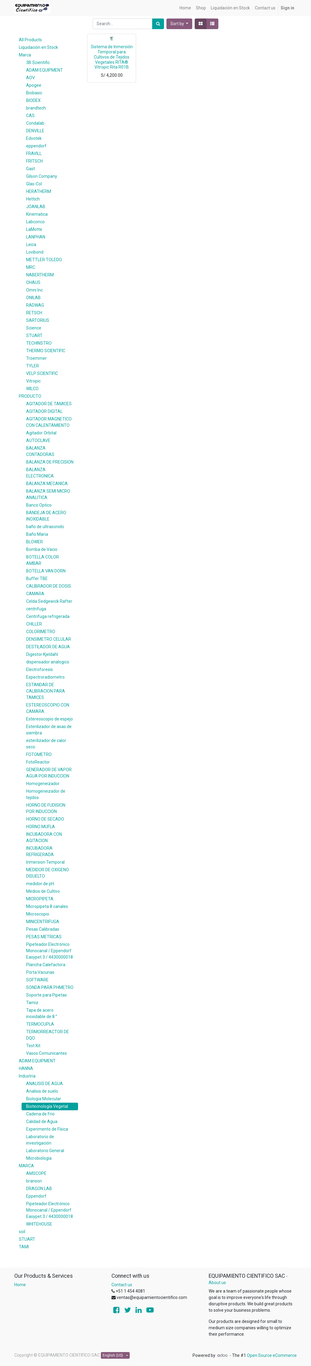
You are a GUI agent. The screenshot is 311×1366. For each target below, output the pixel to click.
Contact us (121, 1284)
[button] (179, 24)
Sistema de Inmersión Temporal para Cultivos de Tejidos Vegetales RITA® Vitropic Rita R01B (112, 56)
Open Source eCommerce (272, 1355)
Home (20, 1284)
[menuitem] (185, 8)
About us (217, 1282)
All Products (30, 39)
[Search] (158, 24)
